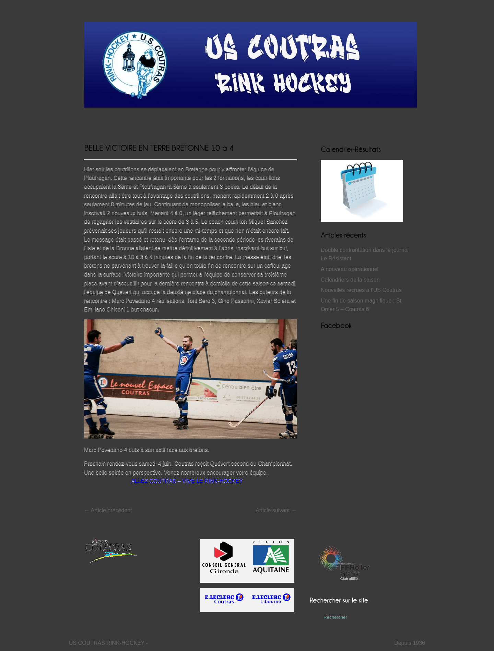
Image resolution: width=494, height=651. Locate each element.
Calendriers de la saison (350, 280)
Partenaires (287, 122)
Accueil (92, 122)
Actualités (121, 122)
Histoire (183, 122)
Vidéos (208, 122)
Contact (256, 122)
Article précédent (108, 510)
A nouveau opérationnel (349, 269)
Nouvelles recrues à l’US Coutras (361, 290)
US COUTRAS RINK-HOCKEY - (108, 643)
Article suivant (276, 510)
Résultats (154, 122)
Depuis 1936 (409, 643)
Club (233, 122)
